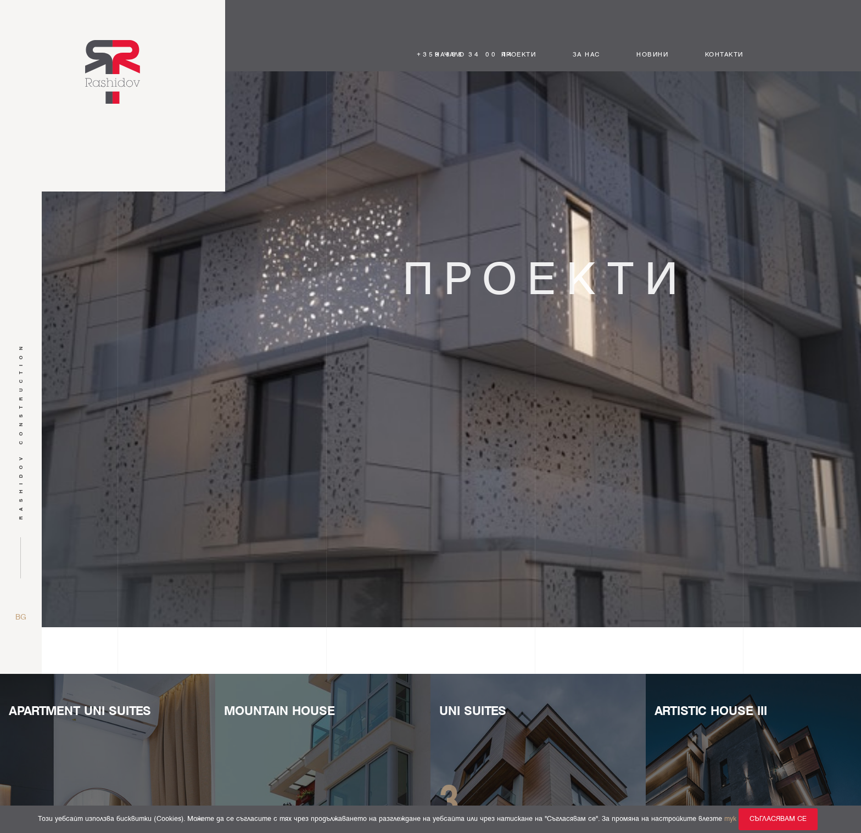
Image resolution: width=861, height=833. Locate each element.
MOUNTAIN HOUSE (279, 711)
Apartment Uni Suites (80, 711)
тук (730, 819)
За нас (586, 55)
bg (20, 617)
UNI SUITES (472, 711)
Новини (652, 55)
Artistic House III (711, 711)
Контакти (724, 55)
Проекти (518, 55)
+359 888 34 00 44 (466, 55)
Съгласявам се (778, 819)
